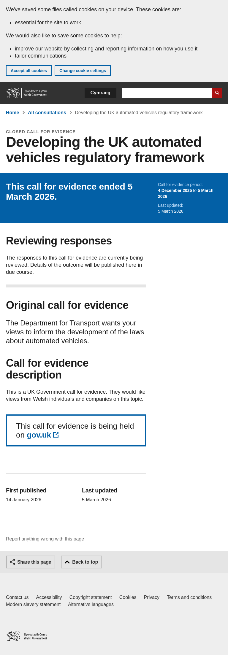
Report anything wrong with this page (45, 538)
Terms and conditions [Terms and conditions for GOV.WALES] (189, 597)
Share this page (34, 562)
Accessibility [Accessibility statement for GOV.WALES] (49, 597)
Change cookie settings (82, 70)
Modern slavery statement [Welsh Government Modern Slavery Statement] (33, 604)
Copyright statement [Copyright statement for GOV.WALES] (90, 597)
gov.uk (39, 434)
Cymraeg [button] (100, 92)
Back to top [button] (85, 562)
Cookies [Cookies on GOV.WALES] (128, 597)
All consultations (47, 112)
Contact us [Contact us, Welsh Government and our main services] (17, 597)
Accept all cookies (29, 70)
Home (12, 112)
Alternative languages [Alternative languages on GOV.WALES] (91, 604)
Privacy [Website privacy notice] (151, 597)
